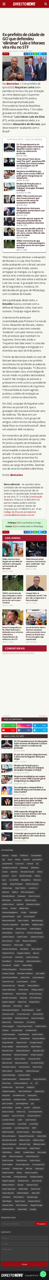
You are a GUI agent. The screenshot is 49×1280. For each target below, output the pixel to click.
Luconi (33, 981)
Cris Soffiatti (13, 880)
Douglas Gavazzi (36, 1042)
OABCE (17, 1152)
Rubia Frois (22, 1002)
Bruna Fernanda (37, 1018)
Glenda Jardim (24, 1079)
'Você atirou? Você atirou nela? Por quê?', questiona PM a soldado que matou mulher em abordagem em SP (30, 162)
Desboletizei (24, 1038)
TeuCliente (6, 1197)
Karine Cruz (21, 1112)
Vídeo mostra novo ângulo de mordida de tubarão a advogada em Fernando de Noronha (12, 564)
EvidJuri (16, 965)
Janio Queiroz (7, 941)
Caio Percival (7, 957)
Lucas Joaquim (22, 981)
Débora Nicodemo (34, 961)
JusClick (27, 1107)
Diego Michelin (7, 1042)
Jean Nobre (6, 1099)
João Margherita (22, 1103)
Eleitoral (26, 859)
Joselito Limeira (8, 904)
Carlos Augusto (8, 1026)
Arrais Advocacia (23, 1014)
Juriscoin (5, 876)
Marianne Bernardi (9, 1140)
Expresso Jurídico (21, 1063)
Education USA (38, 1051)
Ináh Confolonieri (25, 1091)
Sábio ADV (35, 1193)
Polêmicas (24, 855)
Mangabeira (25, 880)
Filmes (39, 872)
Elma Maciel (6, 1055)
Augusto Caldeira (23, 953)
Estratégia (33, 912)
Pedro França (35, 1160)
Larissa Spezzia (38, 977)
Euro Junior (18, 900)
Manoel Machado (8, 920)
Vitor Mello (25, 925)
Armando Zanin (8, 1014)
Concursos (20, 864)
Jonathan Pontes (20, 1099)
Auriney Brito (38, 1014)
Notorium (37, 880)
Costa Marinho (23, 1034)
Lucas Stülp (34, 1124)
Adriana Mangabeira (10, 912)
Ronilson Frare (23, 1181)
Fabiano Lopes (30, 900)
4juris (27, 1006)
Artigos (14, 855)
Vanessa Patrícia (34, 1201)
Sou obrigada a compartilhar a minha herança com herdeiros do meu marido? (30, 789)
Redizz (19, 1173)
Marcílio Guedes (26, 876)
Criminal (30, 864)
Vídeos (37, 876)
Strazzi (17, 859)
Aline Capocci (36, 949)
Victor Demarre (21, 1205)
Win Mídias (24, 949)
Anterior (7, 716)
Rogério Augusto (8, 1181)
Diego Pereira (21, 1042)
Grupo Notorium (39, 1079)
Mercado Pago (24, 1144)
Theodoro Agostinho (10, 925)
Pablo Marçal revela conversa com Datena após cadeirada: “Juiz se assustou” (36, 562)
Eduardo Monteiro (23, 1051)
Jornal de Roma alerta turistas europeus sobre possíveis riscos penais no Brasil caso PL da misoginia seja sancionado (36, 633)
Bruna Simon (19, 1022)
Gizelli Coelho (22, 937)
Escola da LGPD (34, 1059)
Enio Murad (6, 965)
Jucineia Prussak (8, 916)
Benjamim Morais (21, 1018)
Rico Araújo (6, 1177)
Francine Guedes (26, 969)
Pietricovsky (18, 945)
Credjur (23, 912)
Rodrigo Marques (20, 1177)
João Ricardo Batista (9, 977)
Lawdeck (5, 1116)
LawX (17, 941)
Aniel (38, 1010)
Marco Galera (23, 920)
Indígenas (30, 1087)
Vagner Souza (20, 1201)
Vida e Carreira (34, 896)
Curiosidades (36, 855)
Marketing (24, 868)
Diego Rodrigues (16, 884)
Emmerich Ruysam (21, 1055)
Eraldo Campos (36, 1055)
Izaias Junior (32, 1095)
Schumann (21, 896)
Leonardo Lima (8, 981)
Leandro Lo (33, 888)
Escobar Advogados (34, 933)
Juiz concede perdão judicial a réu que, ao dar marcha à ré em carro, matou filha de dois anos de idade (30, 231)
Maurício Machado (9, 1144)
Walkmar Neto (37, 925)
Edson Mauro (36, 1046)
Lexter (20, 1120)
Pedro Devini (23, 990)
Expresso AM (7, 1063)
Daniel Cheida (37, 1034)
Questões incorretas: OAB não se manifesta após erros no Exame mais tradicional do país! (29, 824)
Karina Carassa (7, 1112)
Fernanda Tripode (27, 872)
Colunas (5, 1030)
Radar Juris (39, 1168)
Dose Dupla (19, 961)
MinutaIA (21, 985)
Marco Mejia (36, 1132)
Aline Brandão (7, 929)
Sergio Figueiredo (8, 1189)
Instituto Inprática (8, 1091)
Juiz (32, 1103)
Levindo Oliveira (8, 1120)
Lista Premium (30, 1120)
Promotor (6, 1168)
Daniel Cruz (20, 933)
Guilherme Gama (37, 937)
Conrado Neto (17, 1030)
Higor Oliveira (20, 888)
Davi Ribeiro (6, 961)
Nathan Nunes (21, 1148)
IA (31, 1083)
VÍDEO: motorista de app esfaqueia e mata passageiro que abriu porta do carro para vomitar (30, 244)
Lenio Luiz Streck (18, 1116)
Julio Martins (37, 859)
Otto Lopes (42, 1152)
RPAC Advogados (27, 892)
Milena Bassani (37, 920)
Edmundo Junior (22, 1046)
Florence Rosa (24, 1067)
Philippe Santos (37, 990)
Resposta (23, 998)
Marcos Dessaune (9, 1136)
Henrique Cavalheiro (25, 973)
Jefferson (5, 892)
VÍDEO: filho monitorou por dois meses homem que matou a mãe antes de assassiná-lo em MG (29, 199)
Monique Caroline (33, 904)
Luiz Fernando (29, 916)
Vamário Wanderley (9, 949)
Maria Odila (41, 1136)
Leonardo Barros (33, 1116)
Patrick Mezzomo (32, 1156)
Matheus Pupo (38, 1140)
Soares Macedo (8, 1193)
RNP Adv (29, 1168)
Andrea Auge (7, 888)
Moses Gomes (7, 1148)
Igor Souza (20, 1087)
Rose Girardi (36, 1181)
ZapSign (33, 1209)
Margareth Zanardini (26, 1136)
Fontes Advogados (9, 969)
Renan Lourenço (36, 994)
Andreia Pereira (8, 953)
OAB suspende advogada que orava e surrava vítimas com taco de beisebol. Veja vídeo (30, 813)
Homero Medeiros (21, 1083)
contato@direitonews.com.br (19, 515)
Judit (19, 916)
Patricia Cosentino (16, 1156)
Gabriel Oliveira (8, 937)
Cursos (5, 872)
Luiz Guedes (6, 1128)
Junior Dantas (7, 1107)
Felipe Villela (27, 965)
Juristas (18, 1107)
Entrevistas (6, 900)
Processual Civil (38, 1164)
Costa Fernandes (8, 1034)
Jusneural (36, 1107)
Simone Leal (35, 1189)
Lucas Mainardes (8, 1124)
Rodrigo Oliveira (36, 1177)
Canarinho (19, 957)
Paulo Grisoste (7, 1160)
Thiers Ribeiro (18, 1197)
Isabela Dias (39, 1091)
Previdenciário (7, 994)
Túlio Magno (6, 1201)
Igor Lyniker (40, 973)
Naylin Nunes (35, 1148)
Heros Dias (6, 1083)
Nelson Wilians (33, 985)
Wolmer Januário (8, 1209)
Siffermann (6, 1006)
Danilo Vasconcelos (9, 1038)
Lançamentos (7, 864)
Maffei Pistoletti (8, 1132)
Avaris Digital (7, 1018)
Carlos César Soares (24, 1026)
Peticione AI (6, 945)
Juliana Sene (25, 977)
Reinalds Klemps (8, 896)
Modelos (14, 872)
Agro (4, 880)
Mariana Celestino (29, 941)
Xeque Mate (22, 1209)
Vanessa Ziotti (7, 1205)
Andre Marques (27, 1010)
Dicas (10, 859)
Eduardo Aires (7, 1051)
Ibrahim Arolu (7, 1087)
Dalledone (35, 868)
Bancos (36, 953)
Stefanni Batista (22, 1193)
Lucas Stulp (22, 1124)
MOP (34, 1128)
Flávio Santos (7, 1071)
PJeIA (4, 1156)
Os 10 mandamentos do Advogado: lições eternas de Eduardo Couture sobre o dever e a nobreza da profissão (30, 149)
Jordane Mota (34, 1099)
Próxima (42, 716)
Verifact (13, 908)
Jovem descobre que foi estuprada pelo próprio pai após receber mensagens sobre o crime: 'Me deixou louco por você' (30, 801)
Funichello (19, 1071)
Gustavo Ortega (8, 973)
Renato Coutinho (31, 1173)
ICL (37, 1083)
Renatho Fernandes (9, 998)
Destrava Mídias (39, 1038)
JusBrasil (20, 904)
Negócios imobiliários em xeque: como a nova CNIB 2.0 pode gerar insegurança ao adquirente (30, 174)
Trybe (28, 945)
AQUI (19, 522)
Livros (14, 876)
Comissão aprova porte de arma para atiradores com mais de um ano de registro (29, 835)
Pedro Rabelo (7, 1164)
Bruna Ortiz (6, 1022)
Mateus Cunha (24, 1140)
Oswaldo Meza (28, 1152)
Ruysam (20, 1185)
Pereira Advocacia (22, 1164)
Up (37, 864)
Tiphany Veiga (32, 1197)
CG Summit (31, 1022)
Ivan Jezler (6, 1095)
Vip (3, 859)
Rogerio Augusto (8, 1002)
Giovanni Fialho (24, 1075)
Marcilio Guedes (23, 1132)
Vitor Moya (18, 1006)
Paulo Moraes (21, 1160)
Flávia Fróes (37, 1067)
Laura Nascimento (35, 1112)
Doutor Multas (7, 1046)
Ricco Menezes (35, 998)
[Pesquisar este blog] (18, 1224)
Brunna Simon (21, 929)
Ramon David (21, 994)
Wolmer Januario (32, 884)
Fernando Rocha (37, 1063)
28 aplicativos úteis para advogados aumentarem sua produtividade (30, 210)
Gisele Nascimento (9, 1079)
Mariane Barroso (8, 985)
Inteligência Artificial (9, 868)
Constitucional (31, 1030)
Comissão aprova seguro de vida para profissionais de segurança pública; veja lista (30, 220)
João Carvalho (7, 1103)
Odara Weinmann (8, 990)
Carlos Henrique (32, 957)
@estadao (12, 83)
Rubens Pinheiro (8, 1185)
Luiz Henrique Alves (22, 1128)
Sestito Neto (23, 1189)
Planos (4, 908)
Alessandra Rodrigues (10, 1010)
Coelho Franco (40, 1026)
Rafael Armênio (8, 1173)
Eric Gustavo (6, 1059)
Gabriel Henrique (32, 1071)
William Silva (23, 908)
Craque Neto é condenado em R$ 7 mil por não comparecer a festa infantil (36, 596)
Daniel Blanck (7, 933)
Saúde (4, 884)
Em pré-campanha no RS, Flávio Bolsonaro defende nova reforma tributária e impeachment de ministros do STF (12, 633)
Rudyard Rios (34, 1002)
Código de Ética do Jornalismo (19, 511)
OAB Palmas (6, 1152)
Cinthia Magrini (35, 929)
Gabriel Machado (8, 1075)
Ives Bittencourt (19, 1095)
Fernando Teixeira (9, 1067)
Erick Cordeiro (20, 1059)
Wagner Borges (36, 1205)
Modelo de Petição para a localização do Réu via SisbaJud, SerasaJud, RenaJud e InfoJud (30, 187)
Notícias (5, 54)
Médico (15, 892)
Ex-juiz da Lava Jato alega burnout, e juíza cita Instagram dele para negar (30, 756)
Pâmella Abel (18, 1168)
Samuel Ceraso (32, 1185)
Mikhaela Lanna (39, 1144)
